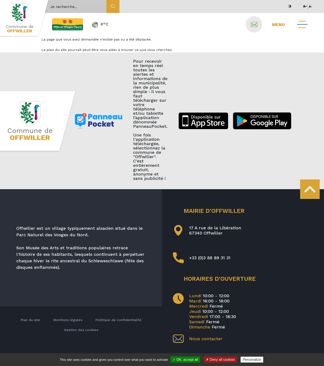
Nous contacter (197, 338)
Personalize (252, 359)
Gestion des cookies (81, 330)
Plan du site (30, 320)
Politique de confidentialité (118, 320)
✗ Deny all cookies (220, 359)
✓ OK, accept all (185, 359)
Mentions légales (67, 320)
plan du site (57, 50)
